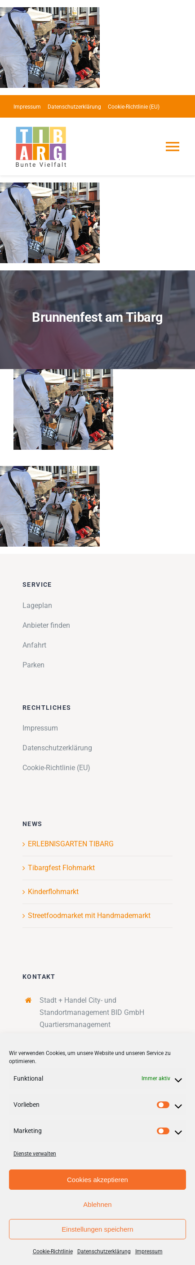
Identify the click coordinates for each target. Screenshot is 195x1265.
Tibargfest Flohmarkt (61, 867)
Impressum (149, 1251)
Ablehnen (97, 1204)
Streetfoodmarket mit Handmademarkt (89, 915)
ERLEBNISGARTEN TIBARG (71, 844)
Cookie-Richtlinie (53, 1251)
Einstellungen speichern (97, 1229)
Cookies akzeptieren (97, 1179)
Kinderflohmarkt (53, 891)
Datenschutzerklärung (104, 1251)
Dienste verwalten (34, 1154)
